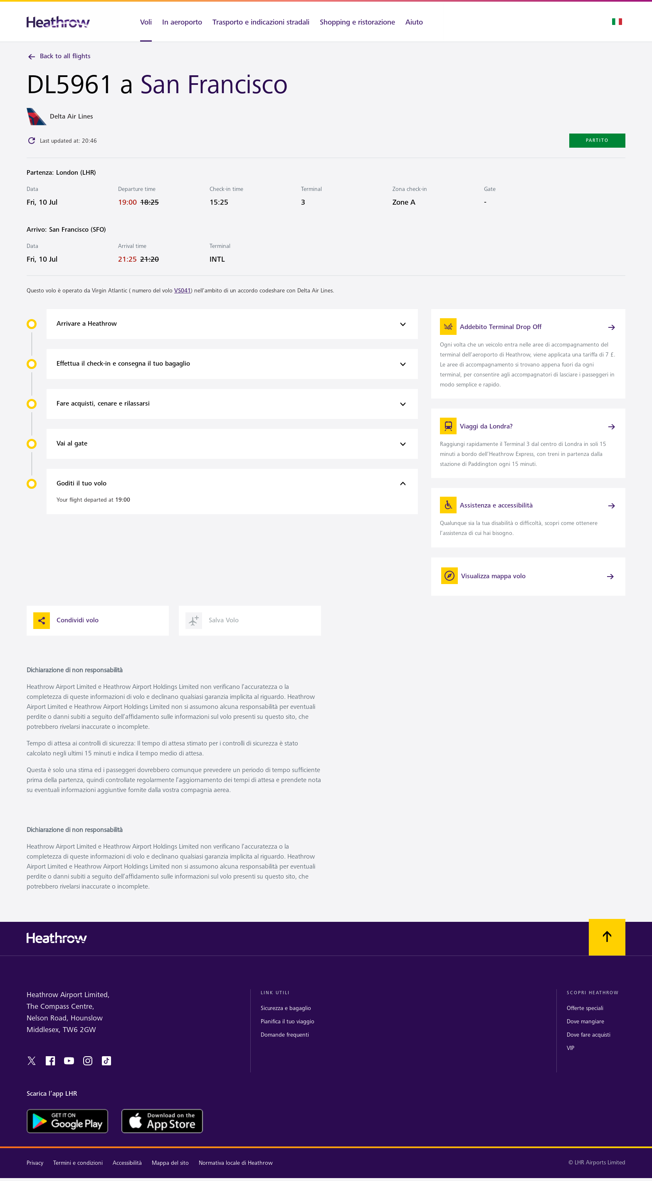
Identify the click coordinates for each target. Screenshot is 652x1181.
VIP (570, 1056)
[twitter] (32, 1069)
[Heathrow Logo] (58, 22)
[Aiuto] (421, 22)
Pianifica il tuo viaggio (287, 1029)
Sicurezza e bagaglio (286, 1016)
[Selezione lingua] (617, 21)
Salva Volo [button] (212, 628)
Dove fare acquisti (588, 1043)
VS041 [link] (182, 291)
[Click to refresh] (32, 142)
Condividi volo (66, 628)
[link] (528, 356)
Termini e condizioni (78, 1171)
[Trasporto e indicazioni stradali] (260, 22)
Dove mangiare (585, 1029)
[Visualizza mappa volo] (528, 584)
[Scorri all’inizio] (607, 945)
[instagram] (88, 1069)
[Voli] (138, 22)
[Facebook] (50, 1069)
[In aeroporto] (182, 22)
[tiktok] (106, 1069)
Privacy (35, 1171)
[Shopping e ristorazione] (357, 22)
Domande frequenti (285, 1043)
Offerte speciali (585, 1016)
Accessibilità (127, 1171)
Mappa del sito (170, 1171)
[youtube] (69, 1069)
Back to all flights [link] (59, 57)
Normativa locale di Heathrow (236, 1171)
